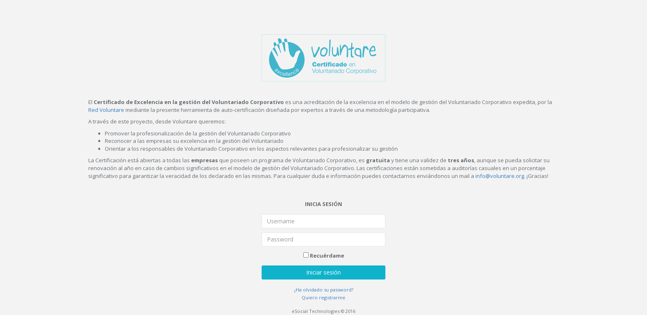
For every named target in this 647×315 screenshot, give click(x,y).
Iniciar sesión (323, 272)
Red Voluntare (106, 110)
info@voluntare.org (499, 176)
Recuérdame (323, 255)
